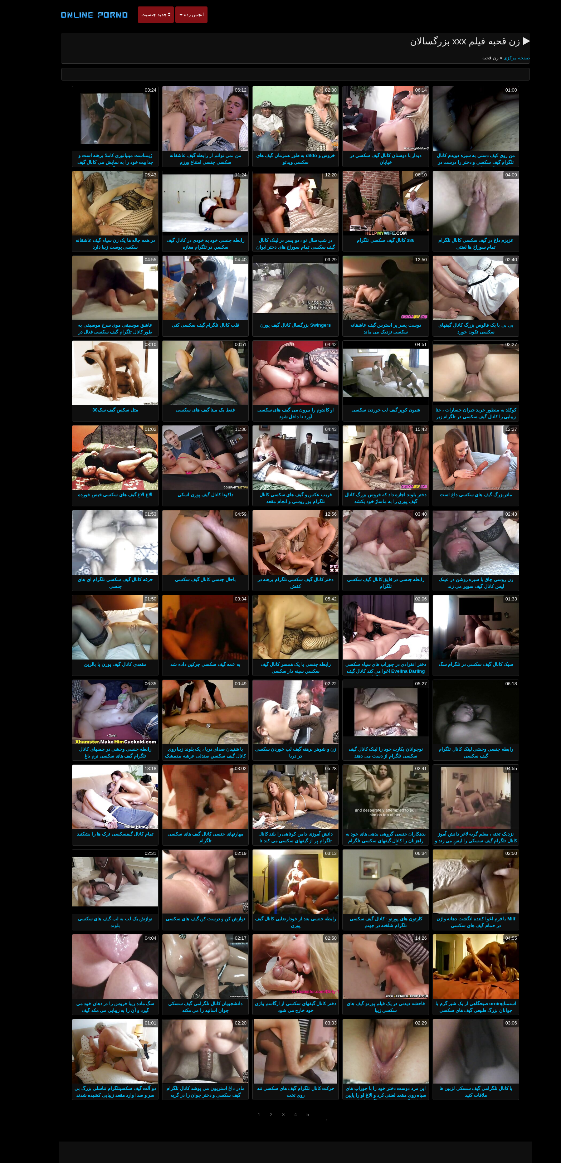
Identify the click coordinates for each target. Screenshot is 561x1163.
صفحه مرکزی (501, 57)
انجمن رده (177, 14)
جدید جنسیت (140, 14)
